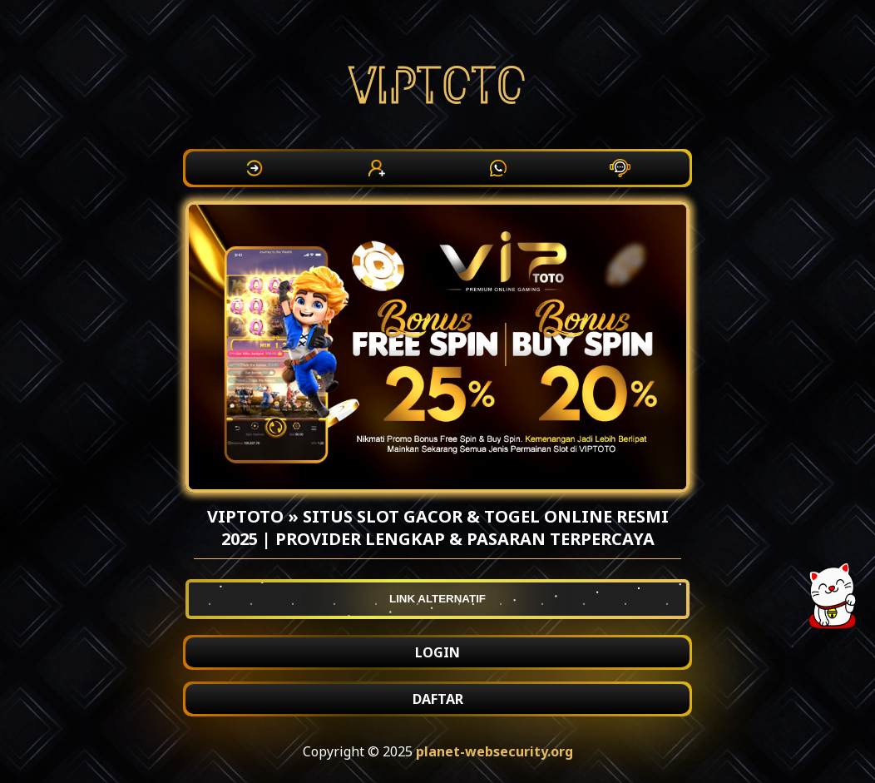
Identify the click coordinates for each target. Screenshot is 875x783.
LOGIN (437, 652)
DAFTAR (438, 699)
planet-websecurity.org (494, 751)
